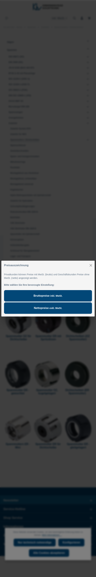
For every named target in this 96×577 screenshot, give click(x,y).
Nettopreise (48, 308)
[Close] (90, 265)
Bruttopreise (48, 295)
